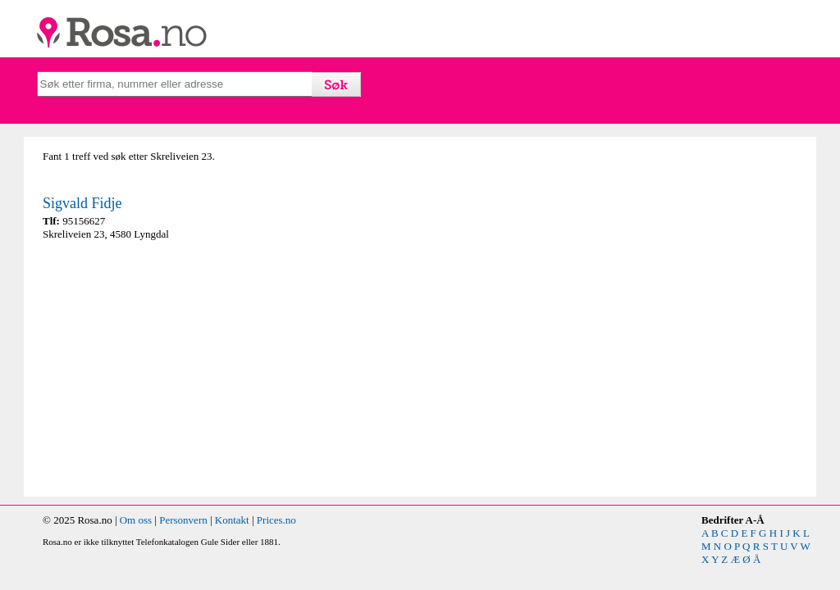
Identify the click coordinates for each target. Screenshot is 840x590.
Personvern (183, 520)
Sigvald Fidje (82, 203)
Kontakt (232, 520)
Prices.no (276, 520)
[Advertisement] (227, 368)
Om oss (136, 520)
